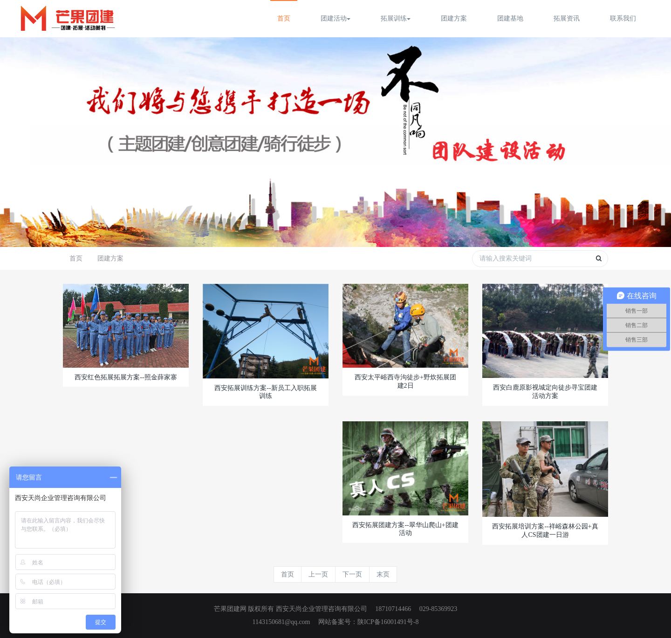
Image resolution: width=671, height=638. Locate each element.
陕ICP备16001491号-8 (387, 621)
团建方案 (454, 18)
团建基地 (510, 18)
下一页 (352, 574)
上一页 (318, 574)
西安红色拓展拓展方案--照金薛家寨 (126, 377)
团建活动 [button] (335, 18)
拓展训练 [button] (396, 18)
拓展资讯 (567, 18)
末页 (383, 574)
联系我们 (623, 18)
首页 (283, 18)
